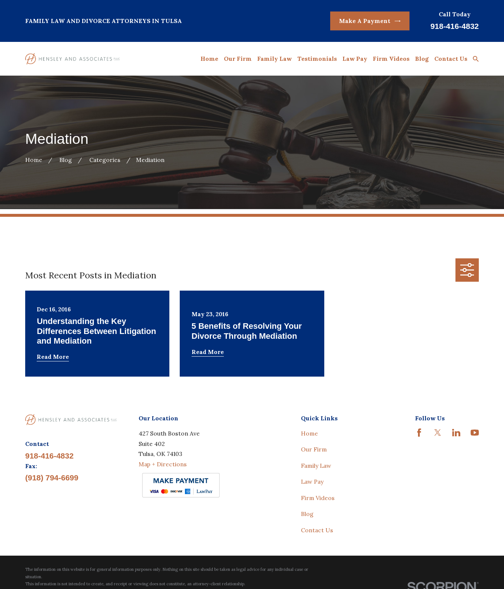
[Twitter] (438, 432)
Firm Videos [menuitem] (391, 58)
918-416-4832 (454, 26)
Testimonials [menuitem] (317, 58)
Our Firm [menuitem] (238, 58)
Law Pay (312, 481)
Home (309, 433)
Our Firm (314, 449)
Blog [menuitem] (422, 58)
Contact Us (317, 530)
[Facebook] (419, 432)
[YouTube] (475, 432)
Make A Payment (370, 20)
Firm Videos (318, 498)
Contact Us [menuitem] (450, 58)
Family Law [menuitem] (274, 58)
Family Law (316, 465)
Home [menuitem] (209, 58)
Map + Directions (163, 464)
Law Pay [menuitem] (354, 58)
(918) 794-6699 (51, 477)
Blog (307, 513)
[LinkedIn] (456, 432)
